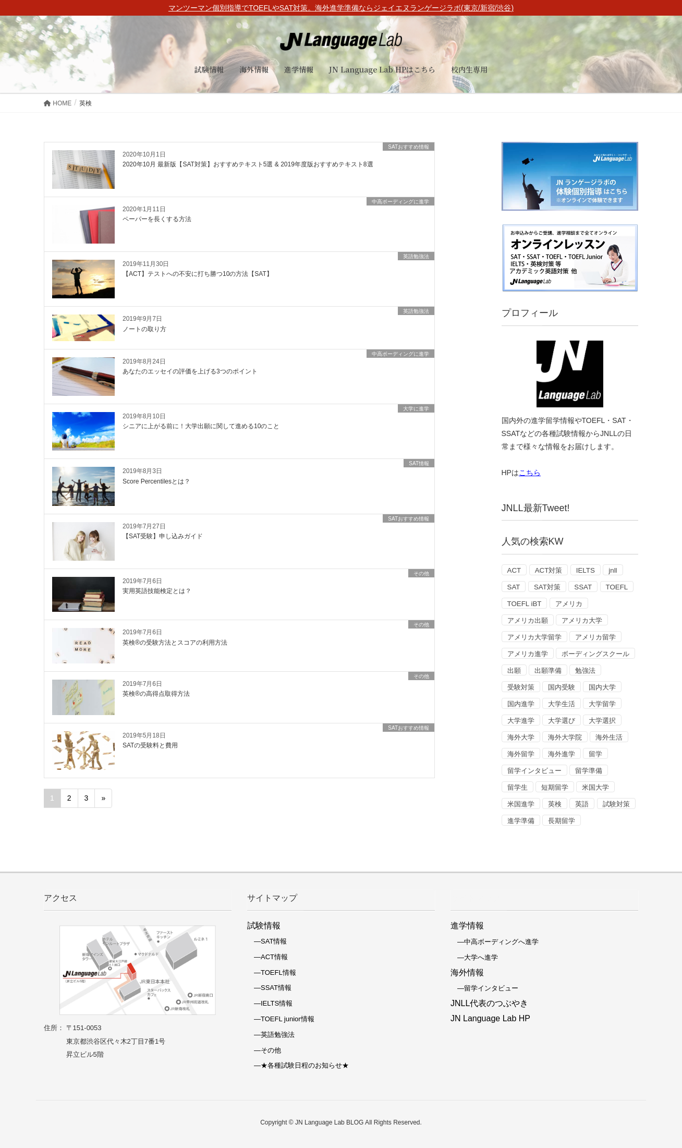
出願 (514, 670)
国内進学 (520, 704)
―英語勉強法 (271, 1034)
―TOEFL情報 (271, 972)
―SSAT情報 (269, 988)
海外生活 (609, 737)
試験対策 (616, 804)
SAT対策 (547, 587)
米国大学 (595, 787)
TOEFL (617, 587)
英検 (555, 804)
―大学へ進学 (474, 957)
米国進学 (520, 804)
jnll (612, 570)
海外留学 (520, 754)
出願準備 (548, 670)
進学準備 (520, 821)
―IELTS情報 (270, 1003)
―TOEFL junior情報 (280, 1019)
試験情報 (264, 925)
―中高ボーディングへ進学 (494, 942)
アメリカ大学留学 (534, 637)
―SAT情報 (267, 941)
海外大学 (520, 737)
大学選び (561, 720)
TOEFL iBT (524, 604)
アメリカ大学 (582, 620)
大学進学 (520, 720)
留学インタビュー (534, 771)
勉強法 (585, 670)
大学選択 (602, 720)
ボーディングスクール (595, 654)
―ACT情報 (267, 957)
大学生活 (561, 704)
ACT (514, 570)
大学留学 (602, 704)
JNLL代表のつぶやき (489, 1003)
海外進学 (561, 754)
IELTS (585, 570)
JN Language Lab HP (490, 1018)
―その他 (264, 1050)
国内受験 (561, 687)
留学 (595, 754)
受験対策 (520, 687)
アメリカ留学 (595, 637)
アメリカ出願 (527, 620)
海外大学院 (565, 737)
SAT (513, 587)
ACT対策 (549, 570)
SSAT (583, 587)
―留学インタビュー (484, 988)
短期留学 (554, 787)
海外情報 (467, 972)
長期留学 (561, 821)
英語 (582, 804)
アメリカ (568, 604)
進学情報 (467, 925)
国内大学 (602, 687)
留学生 (517, 787)
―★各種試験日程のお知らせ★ (298, 1065)
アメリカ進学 (527, 654)
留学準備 (588, 771)
